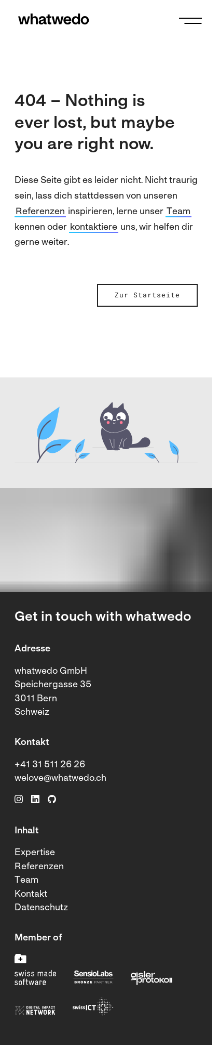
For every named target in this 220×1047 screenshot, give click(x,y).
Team (178, 211)
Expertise (35, 852)
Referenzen (40, 211)
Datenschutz (41, 908)
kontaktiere (93, 227)
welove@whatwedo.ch (60, 778)
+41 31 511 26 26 (50, 765)
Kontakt (31, 894)
